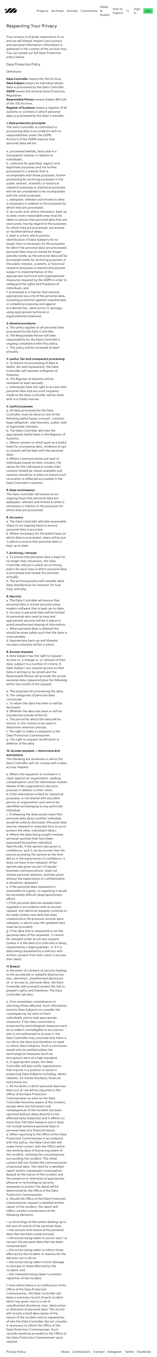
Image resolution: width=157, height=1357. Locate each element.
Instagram (114, 1352)
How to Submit (116, 13)
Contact (99, 1352)
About (65, 1352)
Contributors (81, 1352)
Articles (70, 13)
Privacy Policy (16, 1352)
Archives (55, 13)
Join (146, 13)
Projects (40, 13)
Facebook (144, 1352)
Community (87, 13)
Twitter (129, 1352)
